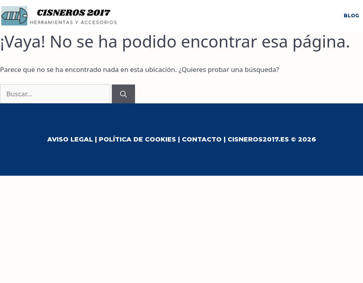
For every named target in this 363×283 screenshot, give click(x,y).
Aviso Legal (70, 139)
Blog (351, 15)
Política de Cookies (137, 139)
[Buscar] (123, 94)
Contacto (202, 139)
